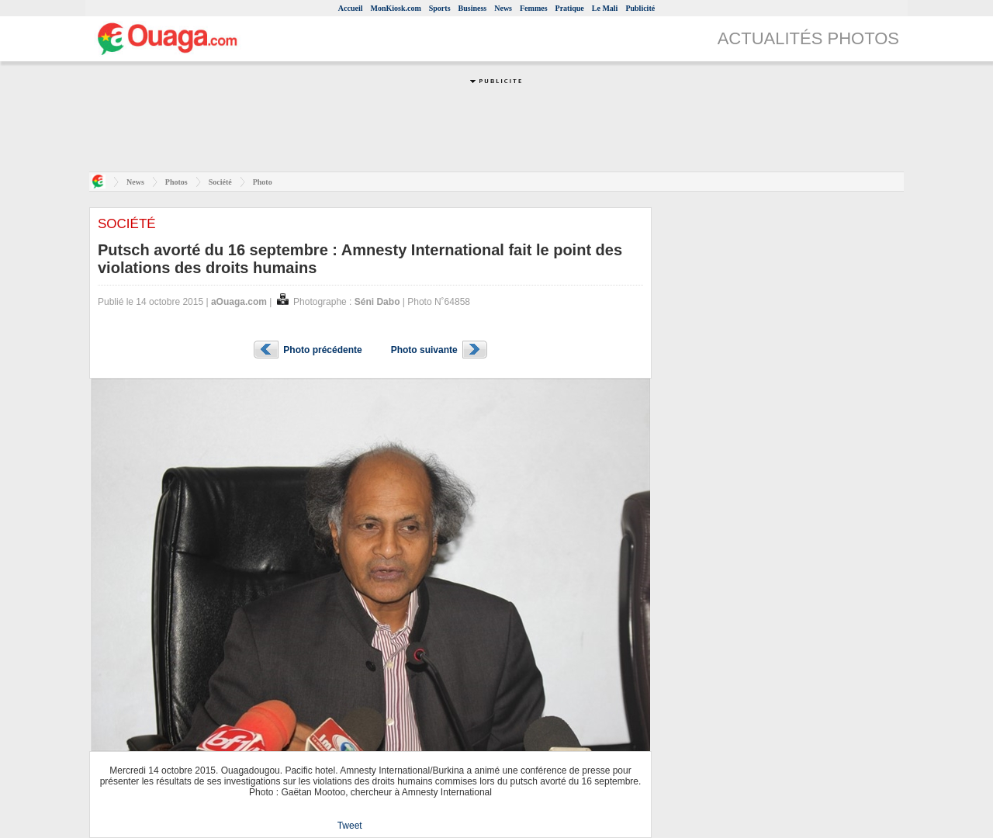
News (503, 8)
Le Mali (605, 8)
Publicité (640, 8)
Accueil (350, 8)
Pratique (569, 8)
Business (472, 8)
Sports (440, 8)
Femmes (534, 8)
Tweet (349, 825)
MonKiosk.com (395, 8)
